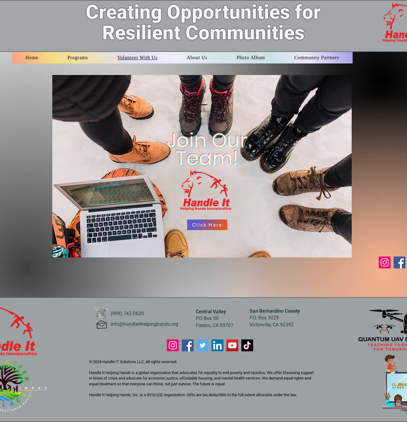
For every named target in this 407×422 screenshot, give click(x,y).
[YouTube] (232, 345)
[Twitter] (203, 345)
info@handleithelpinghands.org (144, 324)
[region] (203, 165)
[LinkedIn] (217, 345)
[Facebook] (399, 262)
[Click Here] (207, 225)
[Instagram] (385, 262)
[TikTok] (247, 345)
